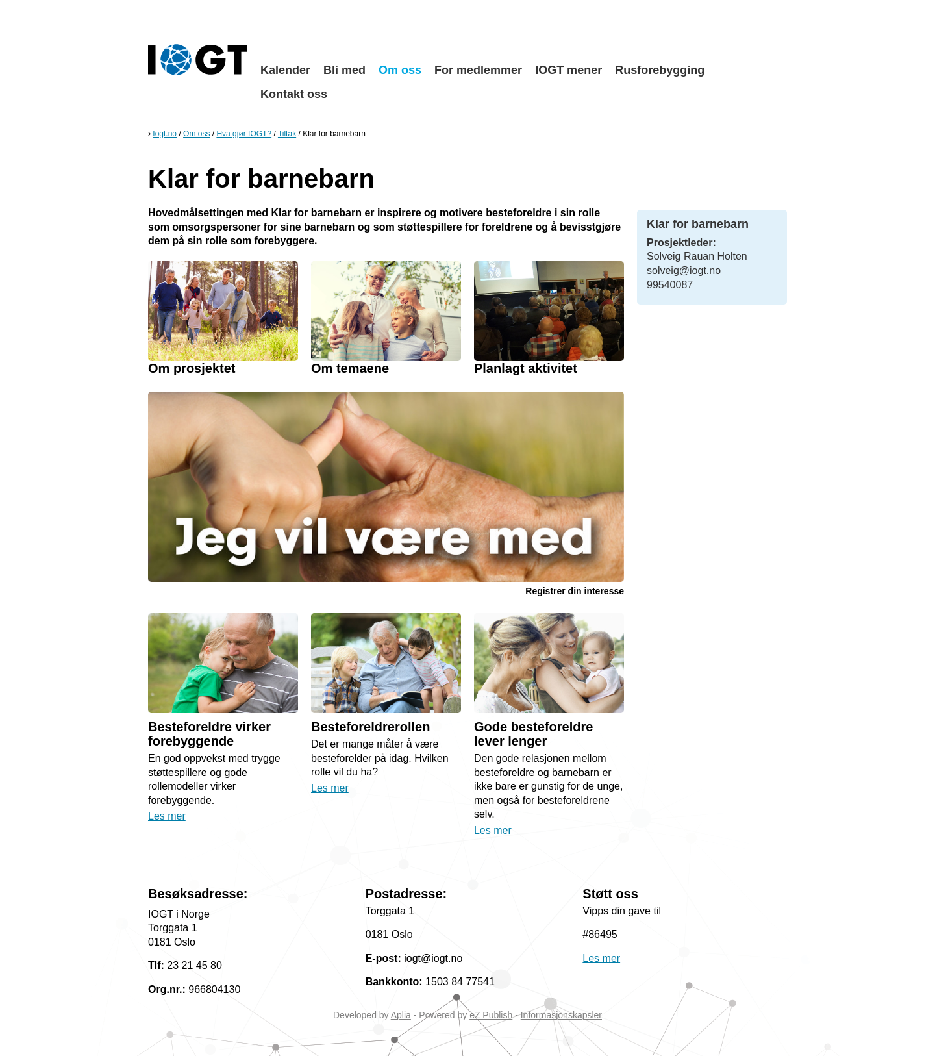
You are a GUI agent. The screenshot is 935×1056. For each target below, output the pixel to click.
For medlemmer (478, 70)
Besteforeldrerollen (370, 727)
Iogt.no (165, 133)
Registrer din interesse (574, 591)
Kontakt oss (293, 94)
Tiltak (287, 133)
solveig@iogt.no (684, 270)
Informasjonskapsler (561, 1015)
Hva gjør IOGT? (243, 133)
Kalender (285, 70)
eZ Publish (490, 1015)
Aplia (401, 1015)
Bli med (344, 70)
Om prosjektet (191, 368)
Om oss (400, 70)
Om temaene (350, 368)
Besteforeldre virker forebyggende (209, 734)
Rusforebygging (659, 70)
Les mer (167, 816)
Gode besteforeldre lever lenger (533, 734)
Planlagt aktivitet (525, 368)
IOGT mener (568, 70)
